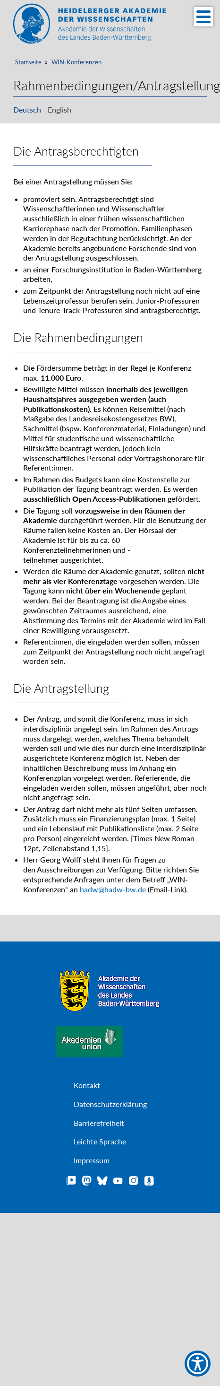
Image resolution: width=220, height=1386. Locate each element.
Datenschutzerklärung (110, 1103)
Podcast (149, 1180)
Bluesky (102, 1180)
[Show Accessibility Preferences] (198, 1364)
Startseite (28, 62)
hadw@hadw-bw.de (113, 888)
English (59, 109)
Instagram (133, 1180)
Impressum (92, 1160)
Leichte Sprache (100, 1141)
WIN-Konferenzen (76, 62)
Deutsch (27, 109)
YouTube (118, 1180)
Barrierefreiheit (99, 1122)
